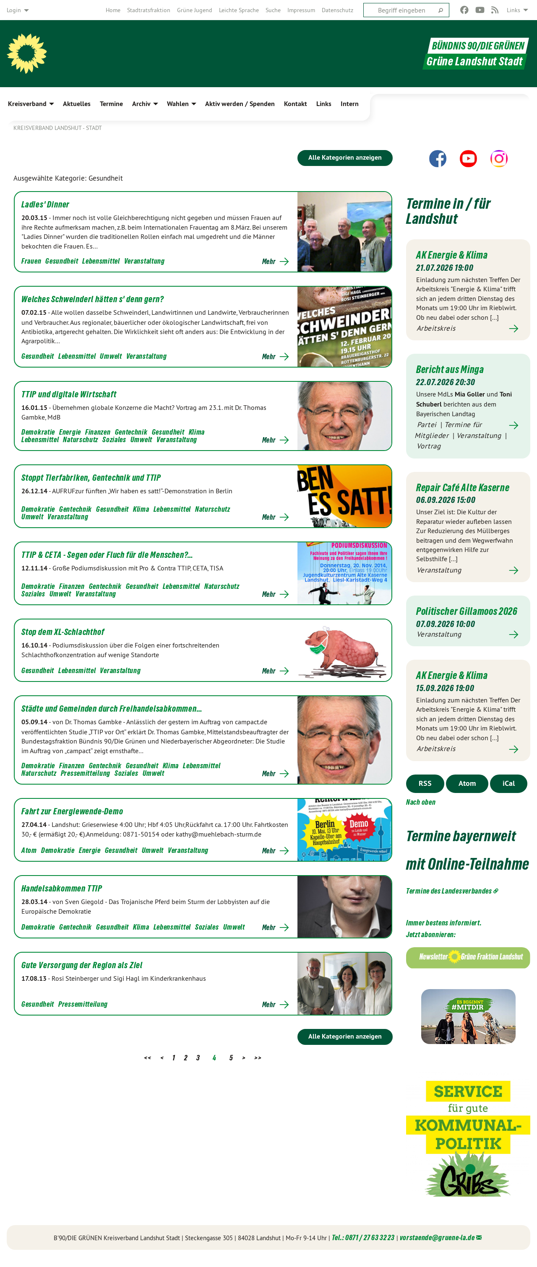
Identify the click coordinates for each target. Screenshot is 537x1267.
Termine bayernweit (464, 846)
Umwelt (111, 356)
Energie (70, 432)
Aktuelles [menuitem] (77, 103)
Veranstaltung (144, 261)
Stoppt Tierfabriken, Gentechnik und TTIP (91, 478)
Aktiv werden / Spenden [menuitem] (240, 103)
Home (113, 10)
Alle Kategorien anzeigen (345, 157)
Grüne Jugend (194, 10)
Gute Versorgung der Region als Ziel (82, 965)
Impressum (301, 10)
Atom (29, 850)
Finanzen (98, 432)
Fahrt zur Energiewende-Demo (72, 811)
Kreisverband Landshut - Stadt (57, 128)
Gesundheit (61, 261)
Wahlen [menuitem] (178, 103)
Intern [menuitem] (350, 103)
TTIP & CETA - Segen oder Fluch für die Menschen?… (107, 555)
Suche (273, 10)
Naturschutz (80, 439)
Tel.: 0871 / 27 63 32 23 (363, 1248)
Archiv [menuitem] (141, 103)
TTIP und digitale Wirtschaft (68, 394)
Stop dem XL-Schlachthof (62, 632)
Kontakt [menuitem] (295, 103)
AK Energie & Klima (453, 255)
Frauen (31, 261)
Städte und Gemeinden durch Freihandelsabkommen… (112, 709)
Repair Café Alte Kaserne (465, 487)
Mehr (269, 261)
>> (257, 1057)
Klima (197, 432)
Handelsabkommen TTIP (61, 889)
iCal (509, 793)
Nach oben (420, 812)
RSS (425, 793)
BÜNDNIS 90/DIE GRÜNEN (472, 45)
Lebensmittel (101, 261)
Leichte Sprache (239, 10)
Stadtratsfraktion (148, 10)
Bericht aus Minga (451, 369)
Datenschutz (337, 10)
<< (147, 1057)
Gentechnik (131, 432)
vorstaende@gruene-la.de (437, 1248)
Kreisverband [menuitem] (27, 103)
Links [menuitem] (513, 10)
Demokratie (38, 432)
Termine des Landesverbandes (449, 901)
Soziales (114, 439)
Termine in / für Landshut (450, 210)
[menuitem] (113, 10)
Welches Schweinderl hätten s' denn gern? (92, 299)
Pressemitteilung (85, 773)
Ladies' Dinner (45, 205)
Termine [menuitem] (111, 103)
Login (14, 10)
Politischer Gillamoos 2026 (459, 616)
